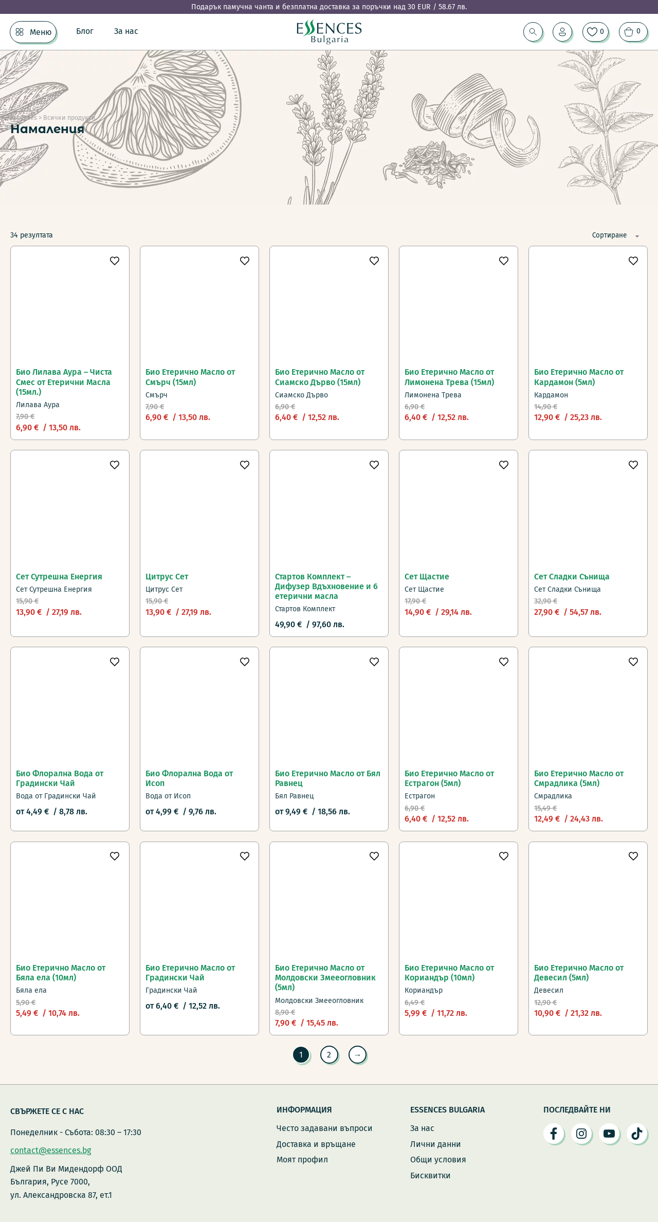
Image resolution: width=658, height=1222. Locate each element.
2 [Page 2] (329, 1055)
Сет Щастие (427, 576)
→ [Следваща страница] (358, 1055)
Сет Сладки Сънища (572, 576)
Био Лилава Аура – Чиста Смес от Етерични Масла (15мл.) (64, 381)
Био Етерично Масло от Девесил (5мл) (579, 972)
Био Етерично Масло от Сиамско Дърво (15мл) (319, 377)
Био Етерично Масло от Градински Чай (190, 972)
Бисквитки (430, 1175)
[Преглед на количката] (633, 32)
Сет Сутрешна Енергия (59, 576)
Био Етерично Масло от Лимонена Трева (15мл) (449, 377)
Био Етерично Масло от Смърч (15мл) (190, 377)
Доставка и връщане (316, 1144)
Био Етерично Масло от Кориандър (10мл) (449, 972)
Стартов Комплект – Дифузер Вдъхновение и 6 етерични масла (326, 586)
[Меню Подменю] (19, 32)
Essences (23, 117)
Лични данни (435, 1144)
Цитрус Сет (166, 576)
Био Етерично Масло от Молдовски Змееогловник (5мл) (325, 977)
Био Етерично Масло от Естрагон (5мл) (449, 778)
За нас (126, 31)
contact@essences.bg (50, 1150)
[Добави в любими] (114, 260)
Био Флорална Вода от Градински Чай (59, 778)
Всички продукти (69, 117)
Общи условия (438, 1159)
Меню (41, 32)
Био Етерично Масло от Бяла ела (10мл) (60, 972)
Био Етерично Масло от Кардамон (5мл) (579, 377)
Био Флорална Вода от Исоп (189, 778)
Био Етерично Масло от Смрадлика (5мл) (579, 778)
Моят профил (302, 1159)
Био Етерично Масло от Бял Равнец (327, 778)
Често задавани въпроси (325, 1128)
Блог (85, 31)
